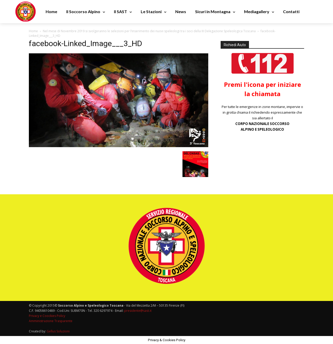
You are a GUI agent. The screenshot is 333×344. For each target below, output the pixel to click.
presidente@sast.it (137, 310)
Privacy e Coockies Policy (47, 316)
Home (33, 31)
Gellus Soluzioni (58, 331)
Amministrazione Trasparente (50, 321)
